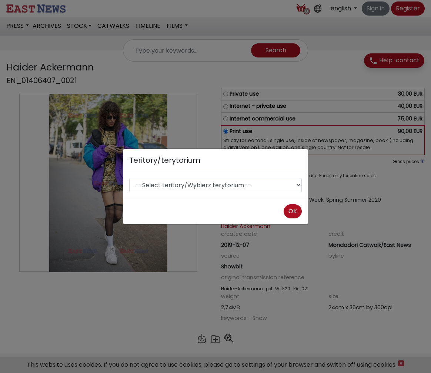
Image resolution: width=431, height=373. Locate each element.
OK (292, 211)
